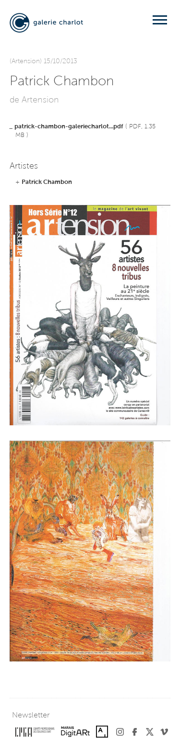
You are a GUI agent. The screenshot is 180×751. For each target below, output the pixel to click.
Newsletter (30, 715)
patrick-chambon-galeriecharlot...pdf (68, 127)
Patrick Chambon (47, 182)
